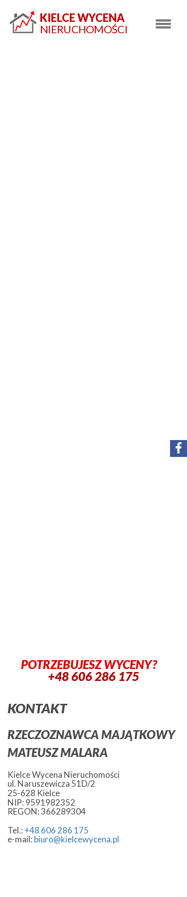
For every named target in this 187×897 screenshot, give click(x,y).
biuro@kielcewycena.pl (76, 839)
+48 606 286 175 (56, 830)
